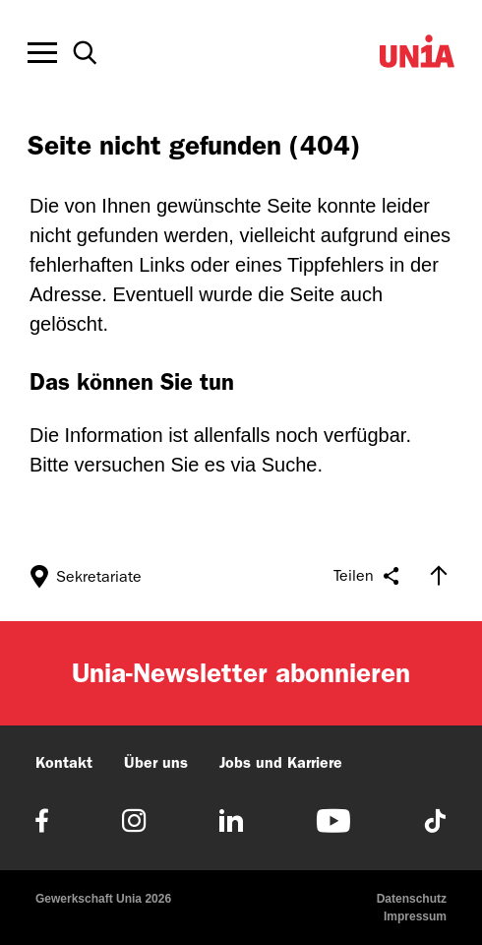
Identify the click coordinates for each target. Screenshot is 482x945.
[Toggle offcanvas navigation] (42, 53)
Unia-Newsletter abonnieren (241, 673)
